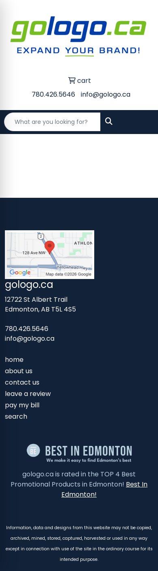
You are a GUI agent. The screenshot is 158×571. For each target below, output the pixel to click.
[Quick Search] (52, 121)
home (14, 359)
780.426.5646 (53, 94)
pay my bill (22, 405)
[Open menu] (142, 122)
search (16, 416)
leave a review (28, 393)
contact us (22, 382)
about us (18, 371)
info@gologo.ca (105, 94)
